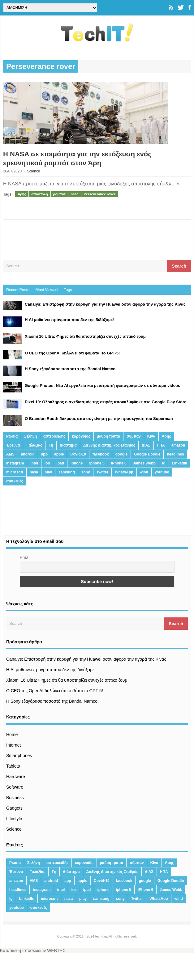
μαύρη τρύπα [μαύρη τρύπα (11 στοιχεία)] (108, 436)
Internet (13, 745)
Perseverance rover (99, 194)
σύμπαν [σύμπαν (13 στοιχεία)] (133, 436)
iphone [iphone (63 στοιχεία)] (77, 463)
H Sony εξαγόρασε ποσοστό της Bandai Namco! (52, 701)
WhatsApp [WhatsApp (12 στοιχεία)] (124, 472)
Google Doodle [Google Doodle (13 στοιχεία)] (147, 454)
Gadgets (14, 808)
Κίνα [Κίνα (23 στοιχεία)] (151, 436)
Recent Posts (17, 289)
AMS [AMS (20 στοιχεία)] (10, 454)
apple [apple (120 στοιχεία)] (59, 454)
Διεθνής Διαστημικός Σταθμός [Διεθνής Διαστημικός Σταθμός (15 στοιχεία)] (109, 445)
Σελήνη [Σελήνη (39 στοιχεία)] (30, 436)
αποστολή (39, 194)
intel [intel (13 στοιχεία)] (34, 463)
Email (25, 557)
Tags (68, 289)
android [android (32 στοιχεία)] (28, 454)
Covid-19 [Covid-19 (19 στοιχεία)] (78, 454)
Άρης (22, 194)
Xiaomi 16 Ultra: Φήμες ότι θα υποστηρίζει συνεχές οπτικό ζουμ (66, 680)
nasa (75, 194)
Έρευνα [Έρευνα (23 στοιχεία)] (13, 445)
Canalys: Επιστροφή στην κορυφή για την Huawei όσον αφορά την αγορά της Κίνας (86, 659)
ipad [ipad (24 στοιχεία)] (60, 463)
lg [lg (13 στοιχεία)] (164, 463)
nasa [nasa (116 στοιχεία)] (34, 472)
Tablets (13, 766)
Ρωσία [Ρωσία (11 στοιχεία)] (12, 436)
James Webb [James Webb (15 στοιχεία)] (144, 463)
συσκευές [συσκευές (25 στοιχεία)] (14, 481)
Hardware (15, 776)
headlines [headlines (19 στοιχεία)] (175, 454)
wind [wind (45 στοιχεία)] (144, 472)
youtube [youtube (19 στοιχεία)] (162, 472)
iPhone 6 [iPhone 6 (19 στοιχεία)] (119, 463)
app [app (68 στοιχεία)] (44, 454)
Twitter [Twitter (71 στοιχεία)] (102, 472)
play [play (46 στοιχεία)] (48, 472)
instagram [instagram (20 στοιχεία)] (15, 463)
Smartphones (19, 755)
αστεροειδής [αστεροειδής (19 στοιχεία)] (54, 436)
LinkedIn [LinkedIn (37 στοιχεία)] (179, 463)
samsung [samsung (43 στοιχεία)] (66, 472)
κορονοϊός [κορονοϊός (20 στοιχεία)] (81, 436)
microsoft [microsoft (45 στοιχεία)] (14, 472)
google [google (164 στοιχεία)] (121, 454)
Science (33, 171)
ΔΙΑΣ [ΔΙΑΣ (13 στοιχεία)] (146, 445)
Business (15, 797)
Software (14, 787)
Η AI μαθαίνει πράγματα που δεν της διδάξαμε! (51, 669)
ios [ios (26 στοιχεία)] (47, 463)
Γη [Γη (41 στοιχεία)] (51, 445)
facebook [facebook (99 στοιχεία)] (101, 454)
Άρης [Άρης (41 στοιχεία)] (166, 436)
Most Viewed (47, 289)
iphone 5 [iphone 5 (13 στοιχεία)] (96, 463)
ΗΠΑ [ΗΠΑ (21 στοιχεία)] (161, 445)
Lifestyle (14, 818)
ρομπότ (59, 194)
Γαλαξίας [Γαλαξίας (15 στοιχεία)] (34, 445)
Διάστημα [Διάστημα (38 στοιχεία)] (68, 445)
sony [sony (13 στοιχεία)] (85, 472)
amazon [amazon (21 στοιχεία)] (178, 445)
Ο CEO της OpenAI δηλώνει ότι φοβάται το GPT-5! (54, 690)
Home (12, 734)
